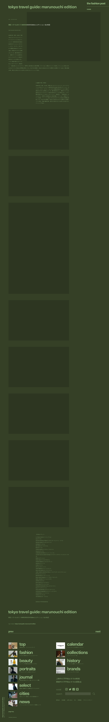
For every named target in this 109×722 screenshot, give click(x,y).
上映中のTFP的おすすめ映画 (68, 679)
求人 (75, 700)
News (89, 9)
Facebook (74, 689)
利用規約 (79, 700)
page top (11, 711)
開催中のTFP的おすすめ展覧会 (69, 682)
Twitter (70, 689)
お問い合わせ (69, 700)
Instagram (66, 689)
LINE (77, 689)
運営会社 (58, 700)
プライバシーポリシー (87, 700)
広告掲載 (63, 700)
